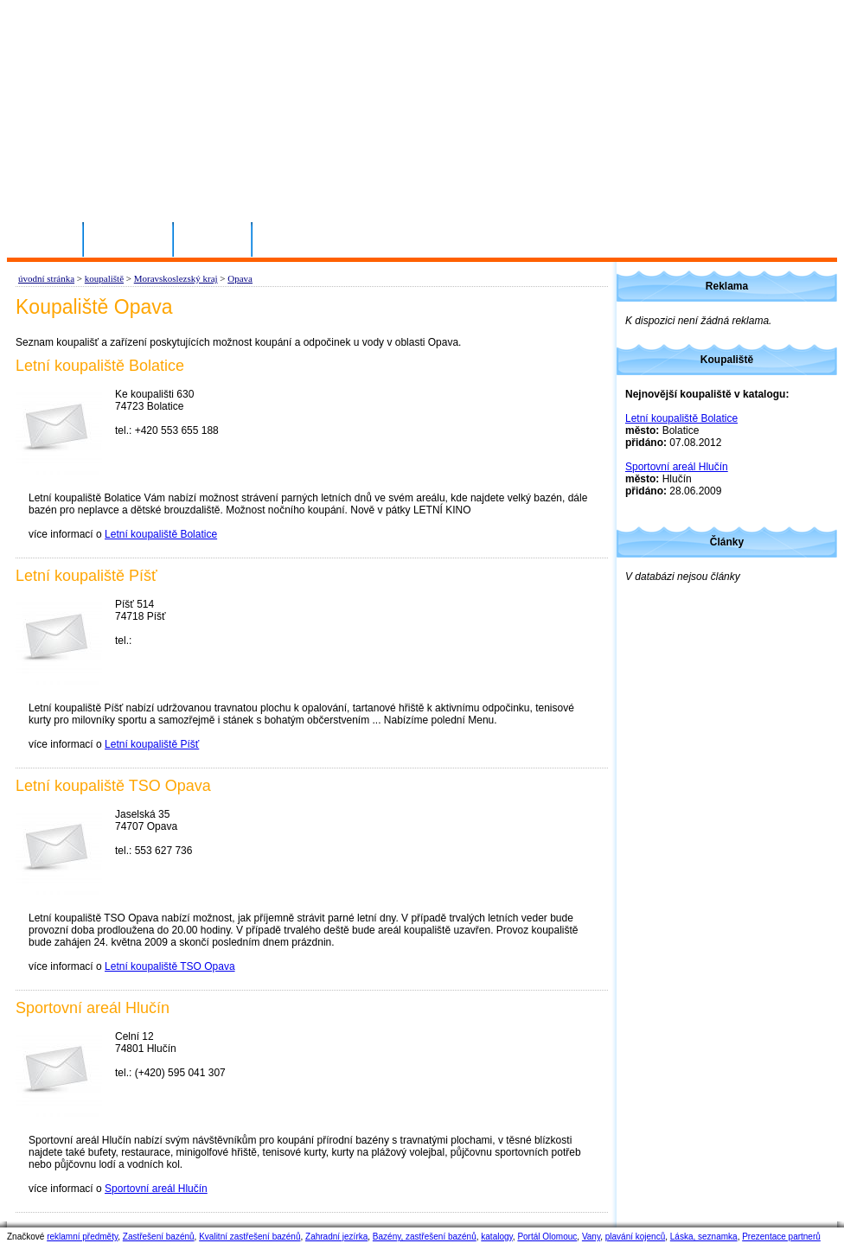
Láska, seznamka (704, 1236)
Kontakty (213, 239)
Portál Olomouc (547, 1236)
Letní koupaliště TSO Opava (170, 966)
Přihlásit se (129, 239)
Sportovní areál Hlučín (156, 1189)
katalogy (497, 1236)
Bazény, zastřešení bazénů (424, 1236)
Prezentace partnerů (781, 1236)
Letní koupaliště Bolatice (161, 534)
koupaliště (104, 278)
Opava (240, 278)
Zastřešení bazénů (159, 1236)
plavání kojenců (635, 1236)
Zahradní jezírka (336, 1236)
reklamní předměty (82, 1236)
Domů (52, 239)
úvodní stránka (46, 278)
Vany (591, 1236)
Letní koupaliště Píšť (152, 744)
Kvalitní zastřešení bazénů (249, 1236)
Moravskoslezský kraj (176, 278)
